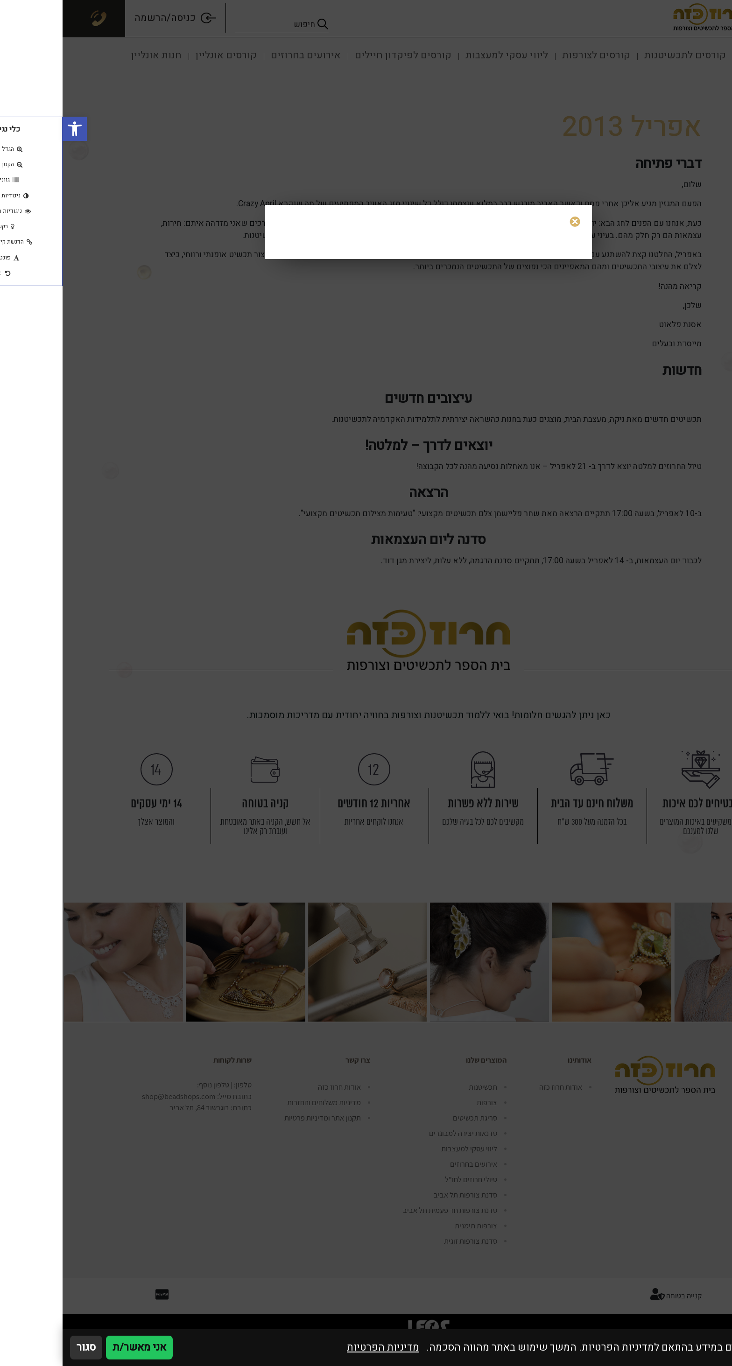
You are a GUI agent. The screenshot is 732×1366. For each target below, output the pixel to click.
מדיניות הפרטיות (320, 1347)
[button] (12, 129)
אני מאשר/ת (77, 1347)
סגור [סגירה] (23, 1347)
